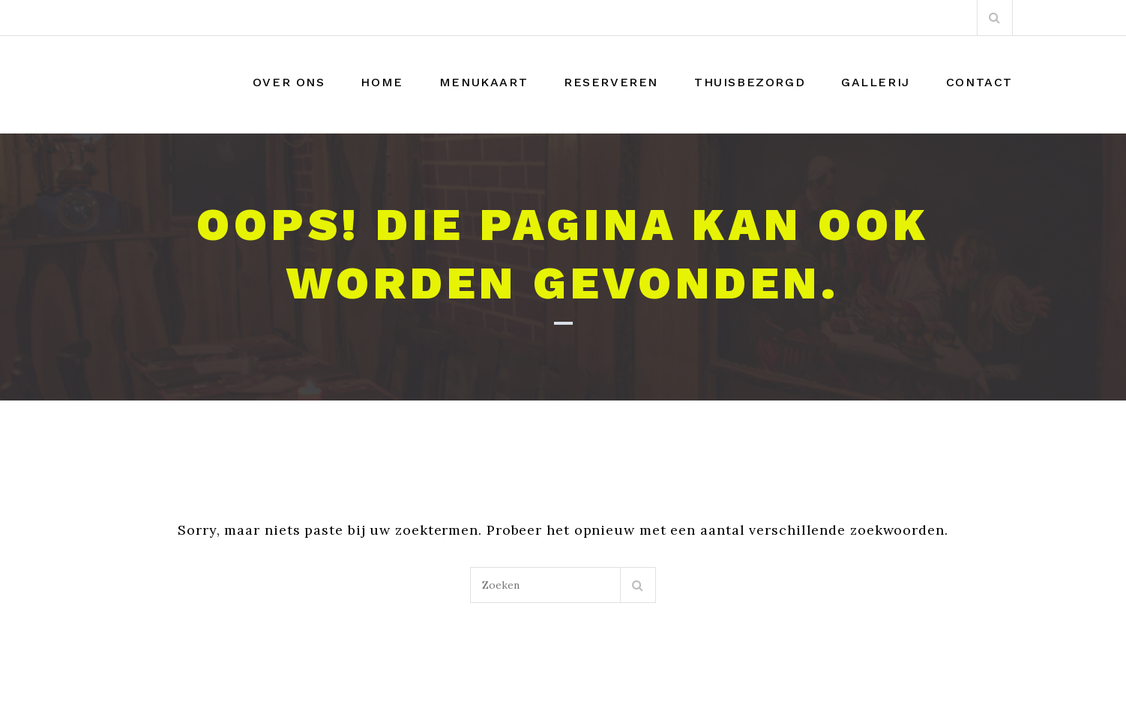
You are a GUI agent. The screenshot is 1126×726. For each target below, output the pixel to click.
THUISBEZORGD (749, 82)
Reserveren (611, 82)
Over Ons (289, 82)
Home (382, 82)
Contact (979, 82)
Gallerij (875, 82)
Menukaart (483, 82)
